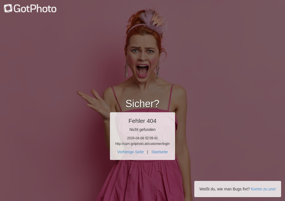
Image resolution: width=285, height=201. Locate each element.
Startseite (159, 152)
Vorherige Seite (130, 152)
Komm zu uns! (263, 189)
